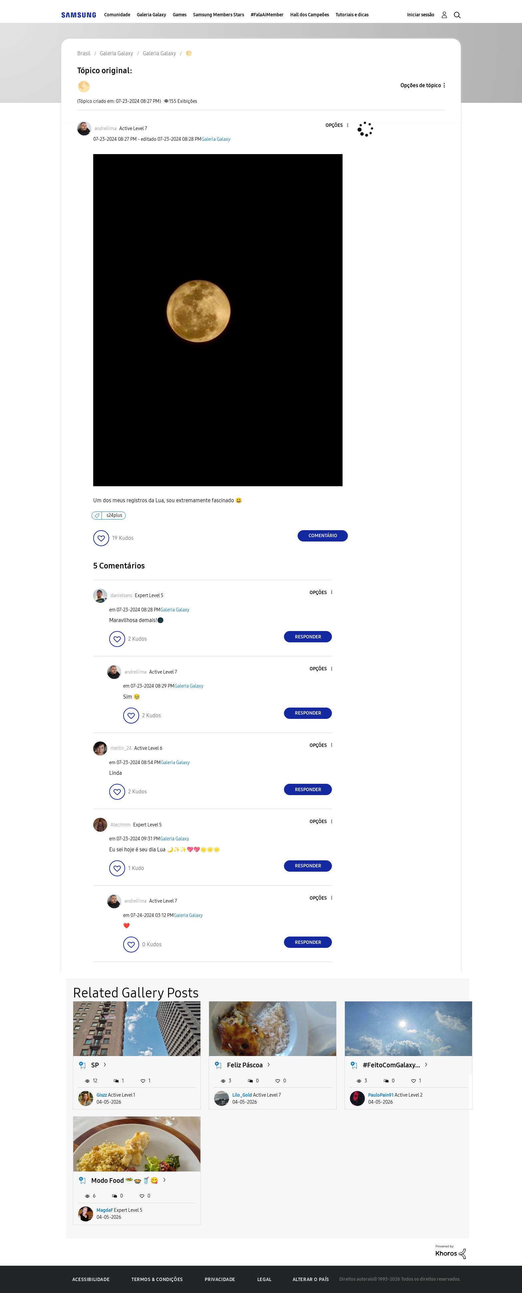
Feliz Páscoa (245, 1065)
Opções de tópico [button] (420, 85)
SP (95, 1065)
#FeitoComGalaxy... (391, 1065)
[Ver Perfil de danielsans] (121, 595)
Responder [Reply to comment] (308, 637)
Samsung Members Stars (218, 15)
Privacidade (220, 1279)
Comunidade (117, 15)
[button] (336, 125)
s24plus (114, 515)
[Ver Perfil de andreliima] (106, 128)
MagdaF (105, 1210)
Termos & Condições (157, 1279)
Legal (264, 1279)
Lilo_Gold (242, 1095)
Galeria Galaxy (151, 15)
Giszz (102, 1095)
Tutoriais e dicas (352, 15)
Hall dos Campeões (309, 15)
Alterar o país (311, 1279)
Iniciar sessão (420, 15)
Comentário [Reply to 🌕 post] (323, 536)
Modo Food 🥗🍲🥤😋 (124, 1181)
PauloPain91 (380, 1095)
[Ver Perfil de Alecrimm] (120, 825)
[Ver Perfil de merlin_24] (121, 748)
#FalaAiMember (267, 15)
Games (179, 15)
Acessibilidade (91, 1279)
